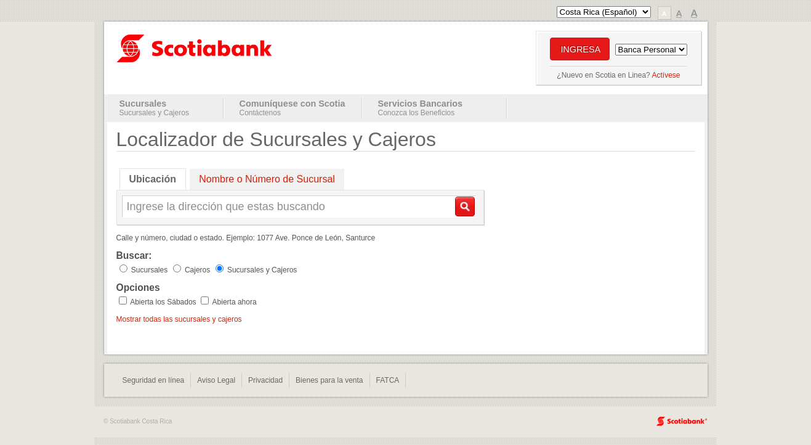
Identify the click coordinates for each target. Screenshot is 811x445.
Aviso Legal (216, 380)
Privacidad (265, 380)
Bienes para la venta (329, 380)
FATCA (388, 380)
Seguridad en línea (154, 380)
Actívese (666, 75)
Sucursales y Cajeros (154, 112)
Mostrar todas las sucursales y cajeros (179, 319)
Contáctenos (260, 112)
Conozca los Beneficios (416, 112)
